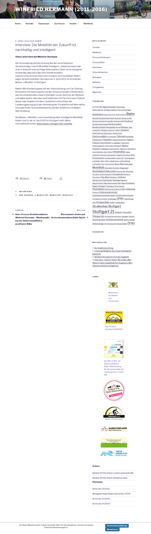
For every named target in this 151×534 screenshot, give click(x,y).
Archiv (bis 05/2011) (101, 489)
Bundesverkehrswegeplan (103, 127)
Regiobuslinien (97, 183)
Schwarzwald (121, 195)
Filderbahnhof (97, 140)
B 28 (117, 114)
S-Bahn (123, 189)
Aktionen (96, 82)
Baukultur (117, 118)
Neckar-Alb (121, 171)
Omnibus (95, 174)
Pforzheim (96, 177)
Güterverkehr (114, 149)
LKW (106, 161)
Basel (112, 118)
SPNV (120, 198)
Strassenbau (102, 202)
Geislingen (117, 146)
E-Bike (117, 130)
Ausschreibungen (124, 110)
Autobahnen (98, 114)
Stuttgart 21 (103, 211)
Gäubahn (96, 149)
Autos (106, 114)
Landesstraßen (110, 158)
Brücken (95, 121)
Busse (118, 127)
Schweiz (129, 195)
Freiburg (95, 143)
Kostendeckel (98, 158)
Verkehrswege (98, 224)
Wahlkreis (88, 23)
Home (18, 23)
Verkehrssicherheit (114, 219)
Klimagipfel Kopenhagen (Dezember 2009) (111, 494)
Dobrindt (111, 130)
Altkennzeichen (97, 110)
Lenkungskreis (129, 158)
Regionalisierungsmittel (112, 183)
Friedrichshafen (105, 143)
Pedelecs (67, 195)
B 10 (110, 114)
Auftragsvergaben (110, 110)
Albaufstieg (120, 107)
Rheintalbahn (98, 189)
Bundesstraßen (115, 124)
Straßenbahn (120, 202)
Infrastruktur (119, 152)
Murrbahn (116, 168)
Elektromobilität (99, 136)
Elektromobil (117, 133)
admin (38, 41)
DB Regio (104, 130)
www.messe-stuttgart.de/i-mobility (54, 123)
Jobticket (95, 155)
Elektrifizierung (97, 133)
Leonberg (95, 161)
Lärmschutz (109, 164)
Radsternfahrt (97, 180)
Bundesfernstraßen (106, 121)
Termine (96, 47)
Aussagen (96, 77)
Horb (105, 152)
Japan (128, 152)
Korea (133, 155)
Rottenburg (109, 189)
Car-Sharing (26, 195)
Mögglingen (124, 168)
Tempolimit (127, 212)
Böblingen (124, 127)
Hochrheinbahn (97, 152)
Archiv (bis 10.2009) (101, 499)
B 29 (121, 114)
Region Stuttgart (99, 186)
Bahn (130, 114)
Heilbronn (123, 149)
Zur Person (59, 23)
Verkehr (132, 216)
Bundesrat (129, 121)
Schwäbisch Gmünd (99, 199)
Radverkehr (107, 180)
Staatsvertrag (129, 199)
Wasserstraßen (122, 224)
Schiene (95, 192)
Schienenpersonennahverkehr (103, 195)
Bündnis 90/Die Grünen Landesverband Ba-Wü (112, 473)
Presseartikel (98, 62)
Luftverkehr (96, 164)
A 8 (96, 107)
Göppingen (105, 149)
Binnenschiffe (127, 118)
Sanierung (130, 189)
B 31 (124, 114)
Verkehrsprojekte (99, 220)
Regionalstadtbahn (128, 183)
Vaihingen (124, 216)
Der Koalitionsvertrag (103, 248)
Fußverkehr (125, 143)
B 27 (113, 114)
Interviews (25, 191)
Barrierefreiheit (104, 118)
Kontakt (29, 23)
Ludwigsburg (114, 161)
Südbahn (118, 212)
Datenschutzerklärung (117, 526)
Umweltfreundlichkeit (113, 216)
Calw (130, 127)
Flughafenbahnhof (119, 140)
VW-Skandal (111, 224)
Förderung (109, 146)
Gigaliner (125, 146)
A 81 (100, 107)
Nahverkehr (111, 171)
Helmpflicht (131, 149)
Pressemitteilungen (101, 57)
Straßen (112, 202)
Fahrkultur (112, 136)
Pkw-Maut (105, 177)
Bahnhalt (95, 118)
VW (105, 224)
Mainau (117, 164)
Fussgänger (116, 143)
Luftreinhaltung (124, 161)
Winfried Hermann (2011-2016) (61, 9)
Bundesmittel (119, 121)
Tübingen (96, 216)
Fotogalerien (98, 87)
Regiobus (124, 180)
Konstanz (126, 155)
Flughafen (107, 140)
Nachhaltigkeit (98, 171)
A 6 (93, 107)
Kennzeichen (111, 155)
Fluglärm (130, 140)
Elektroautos (108, 133)
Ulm (102, 216)
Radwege (116, 180)
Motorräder (108, 168)
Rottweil (117, 189)
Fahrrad (121, 136)
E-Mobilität (41, 195)
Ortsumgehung (117, 174)
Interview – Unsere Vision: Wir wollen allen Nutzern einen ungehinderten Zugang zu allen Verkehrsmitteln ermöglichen (112, 263)
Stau (94, 202)
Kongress (119, 155)
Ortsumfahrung (105, 174)
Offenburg (129, 171)
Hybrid (110, 152)
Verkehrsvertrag (129, 220)
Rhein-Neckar (120, 186)
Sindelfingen (112, 199)
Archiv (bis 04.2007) (101, 504)
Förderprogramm (98, 146)
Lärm (103, 164)
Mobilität (55, 195)
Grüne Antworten (100, 72)
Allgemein (96, 92)
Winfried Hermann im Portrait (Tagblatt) (111, 257)
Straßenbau (100, 206)
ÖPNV (131, 223)
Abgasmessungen (109, 107)
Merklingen (129, 164)
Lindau (102, 161)
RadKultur (122, 177)
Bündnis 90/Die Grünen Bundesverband (109, 478)
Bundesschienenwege (100, 124)
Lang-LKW (120, 158)
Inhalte (74, 23)
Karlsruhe (103, 155)
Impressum (43, 23)
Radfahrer (114, 177)
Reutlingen (110, 186)
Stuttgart (114, 206)
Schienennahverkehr (108, 192)
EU (108, 136)
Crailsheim (96, 130)
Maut (122, 164)
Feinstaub (129, 136)
